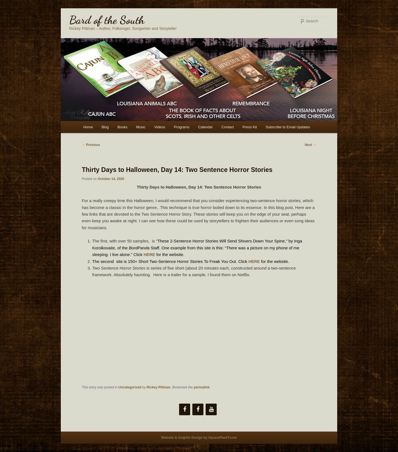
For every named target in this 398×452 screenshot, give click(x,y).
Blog (105, 127)
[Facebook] (184, 409)
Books (122, 127)
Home (88, 127)
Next (310, 145)
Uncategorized (130, 387)
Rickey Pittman (159, 387)
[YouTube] (211, 409)
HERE (254, 261)
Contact (227, 127)
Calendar (205, 127)
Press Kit (249, 127)
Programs (181, 127)
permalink (202, 387)
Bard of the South (107, 20)
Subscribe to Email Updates (288, 127)
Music (141, 127)
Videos (159, 127)
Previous (91, 145)
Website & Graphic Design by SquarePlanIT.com (199, 438)
